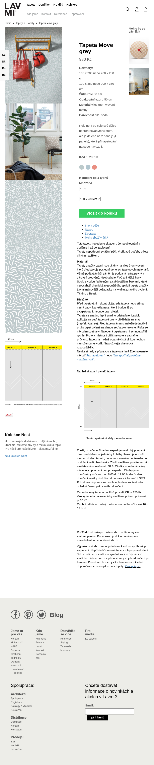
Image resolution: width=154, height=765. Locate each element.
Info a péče (92, 225)
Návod (89, 229)
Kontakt (46, 14)
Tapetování (77, 14)
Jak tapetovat (94, 355)
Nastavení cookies (18, 671)
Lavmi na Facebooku (15, 614)
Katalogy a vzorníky (21, 706)
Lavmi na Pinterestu (28, 614)
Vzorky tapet (133, 566)
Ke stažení (91, 638)
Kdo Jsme (41, 638)
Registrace (16, 702)
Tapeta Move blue (88, 167)
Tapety (30, 4)
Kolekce (71, 4)
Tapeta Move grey (81, 167)
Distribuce (16, 721)
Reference (60, 14)
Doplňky (44, 4)
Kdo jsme (32, 14)
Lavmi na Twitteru (41, 614)
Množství (85, 183)
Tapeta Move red (94, 167)
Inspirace (65, 650)
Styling (64, 642)
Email (89, 705)
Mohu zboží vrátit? (96, 237)
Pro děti (58, 4)
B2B (13, 741)
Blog (56, 615)
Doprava (90, 233)
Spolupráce (17, 698)
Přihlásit (97, 717)
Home (8, 23)
